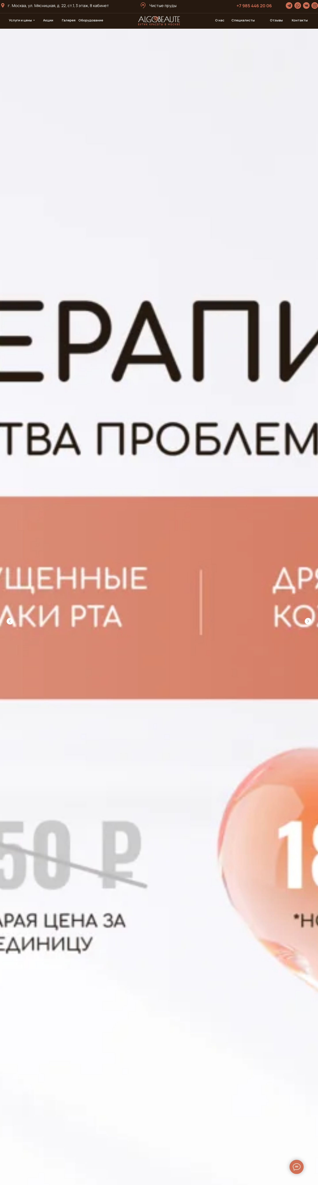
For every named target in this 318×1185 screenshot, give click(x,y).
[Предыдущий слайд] (10, 621)
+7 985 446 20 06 (254, 6)
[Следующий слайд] (308, 621)
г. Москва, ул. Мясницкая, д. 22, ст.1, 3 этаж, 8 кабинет (58, 5)
